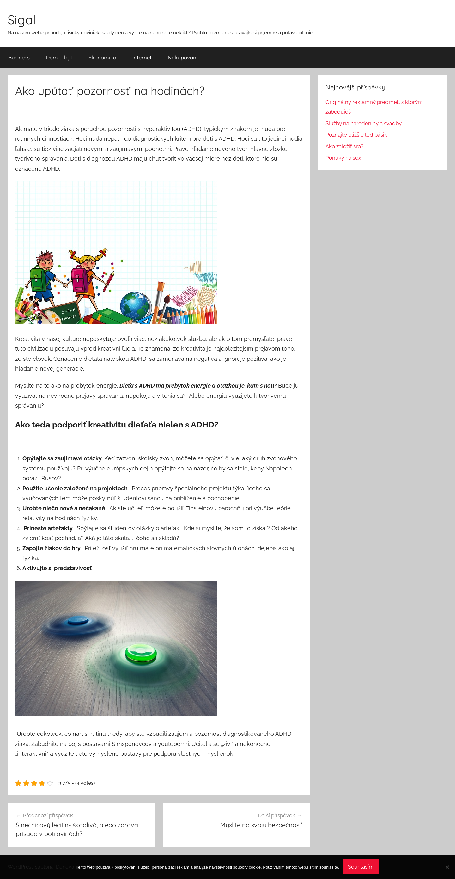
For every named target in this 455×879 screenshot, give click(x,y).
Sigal (22, 20)
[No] (447, 867)
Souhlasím (361, 867)
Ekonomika (102, 57)
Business (19, 57)
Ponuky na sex (343, 158)
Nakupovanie (184, 57)
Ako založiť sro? (344, 146)
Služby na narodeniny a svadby (363, 123)
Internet (142, 57)
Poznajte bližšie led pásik (356, 135)
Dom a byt (59, 57)
